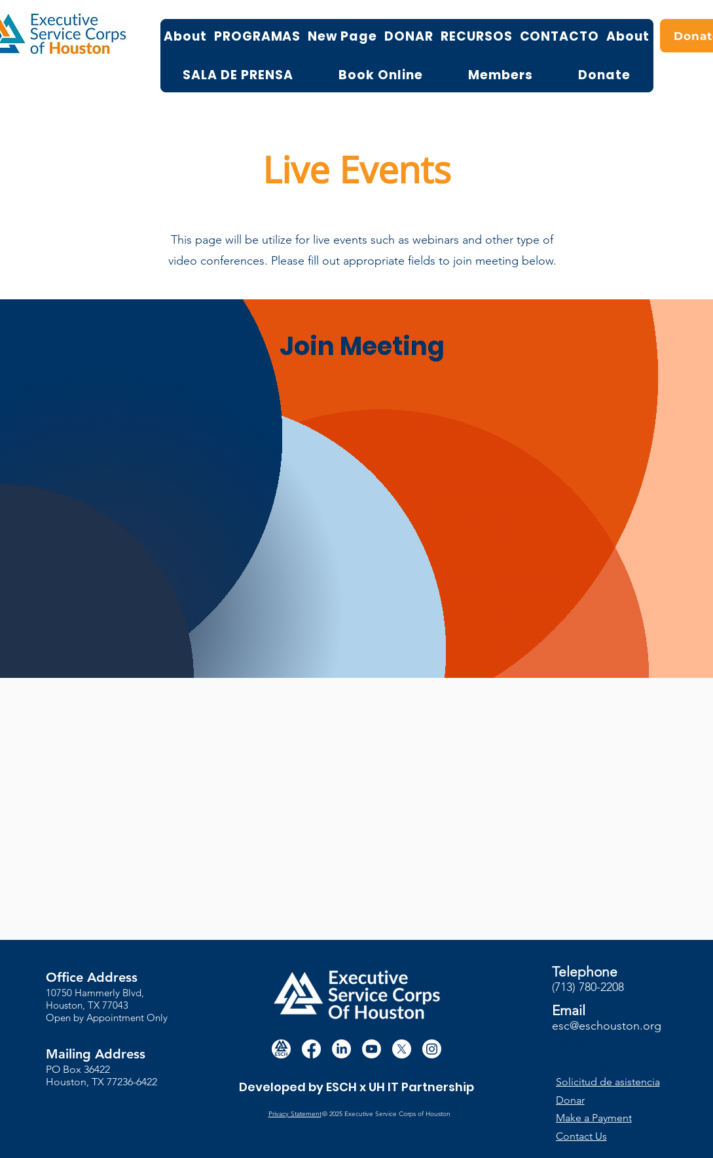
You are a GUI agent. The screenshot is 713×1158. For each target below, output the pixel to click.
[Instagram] (431, 1048)
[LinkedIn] (341, 1048)
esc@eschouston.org (606, 1025)
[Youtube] (371, 1048)
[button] (614, 1081)
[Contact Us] (604, 1136)
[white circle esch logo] (281, 1048)
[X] (401, 1048)
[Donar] (614, 1100)
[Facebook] (311, 1048)
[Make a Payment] (604, 1118)
